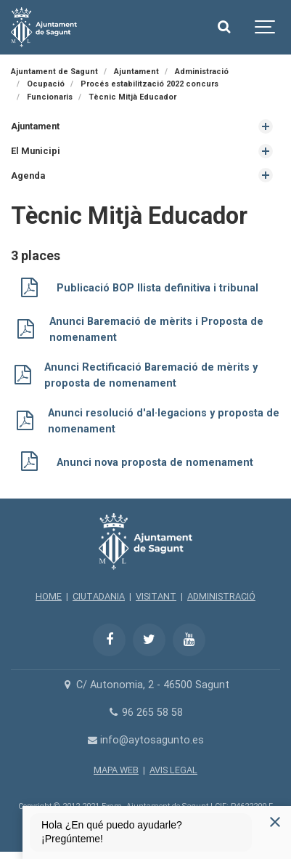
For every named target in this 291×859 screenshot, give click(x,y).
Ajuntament (35, 126)
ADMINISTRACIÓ (221, 596)
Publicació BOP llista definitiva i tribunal (157, 288)
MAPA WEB (116, 770)
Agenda (28, 175)
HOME (49, 596)
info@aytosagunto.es (145, 740)
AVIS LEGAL (173, 770)
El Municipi (35, 150)
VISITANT (156, 596)
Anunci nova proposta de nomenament (155, 462)
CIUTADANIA (99, 596)
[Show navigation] (265, 27)
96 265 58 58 (145, 712)
